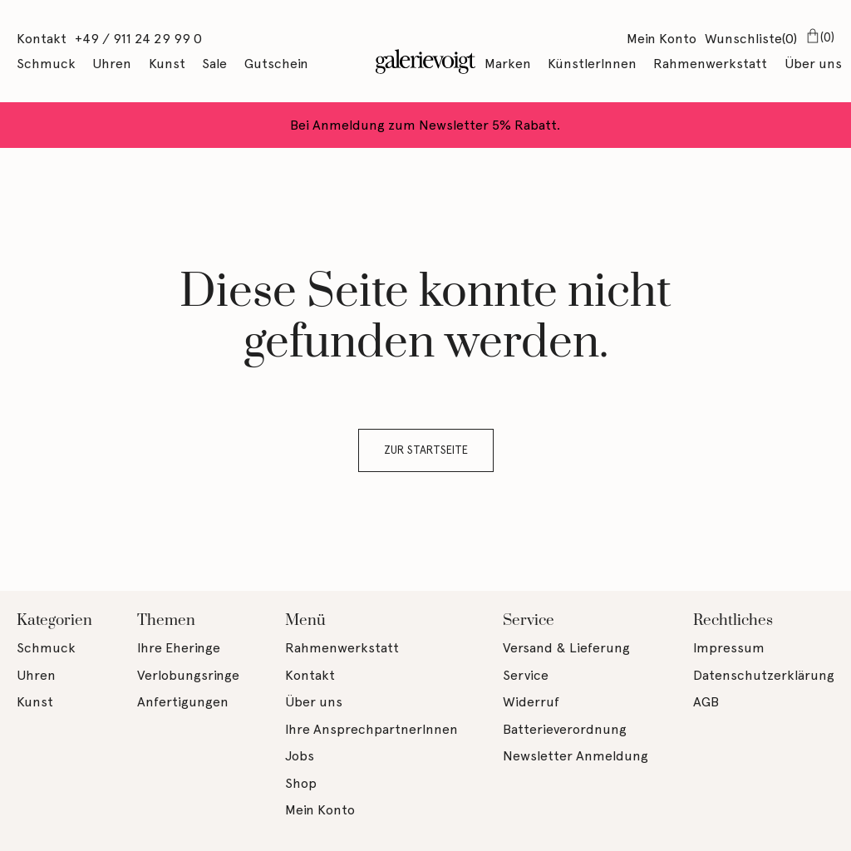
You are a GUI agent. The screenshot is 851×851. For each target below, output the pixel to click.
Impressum (729, 648)
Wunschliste (751, 40)
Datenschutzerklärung (763, 675)
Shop (301, 783)
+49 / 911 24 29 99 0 (138, 39)
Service (528, 620)
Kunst (167, 63)
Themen (166, 620)
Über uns (813, 63)
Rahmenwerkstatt (710, 63)
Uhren (111, 63)
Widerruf (531, 702)
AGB (706, 702)
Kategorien (54, 620)
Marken (508, 63)
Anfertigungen (183, 702)
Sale (214, 63)
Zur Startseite (426, 449)
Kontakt (41, 39)
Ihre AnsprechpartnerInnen (371, 729)
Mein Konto (661, 39)
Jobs (299, 756)
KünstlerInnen (592, 63)
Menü (305, 620)
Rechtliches (733, 620)
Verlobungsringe (188, 675)
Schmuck (46, 63)
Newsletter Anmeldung (575, 756)
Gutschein (276, 63)
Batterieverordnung (565, 729)
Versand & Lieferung (566, 648)
